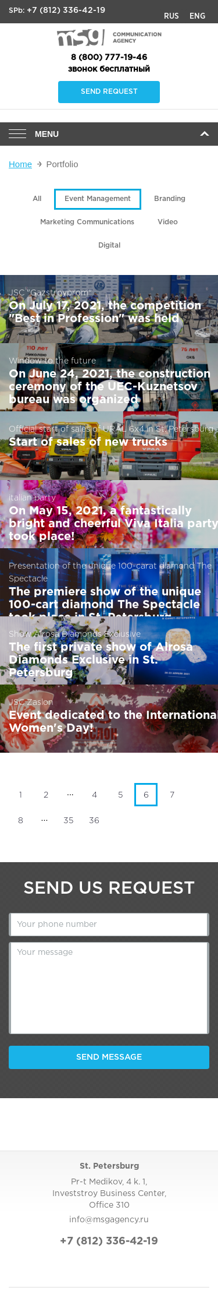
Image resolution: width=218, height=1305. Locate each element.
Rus (171, 16)
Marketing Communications (87, 222)
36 (94, 820)
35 (68, 820)
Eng (197, 16)
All (37, 199)
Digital (109, 245)
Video (168, 222)
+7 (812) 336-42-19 (66, 10)
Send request (109, 92)
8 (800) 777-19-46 (109, 57)
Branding (169, 199)
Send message (109, 1057)
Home (20, 164)
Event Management (98, 199)
